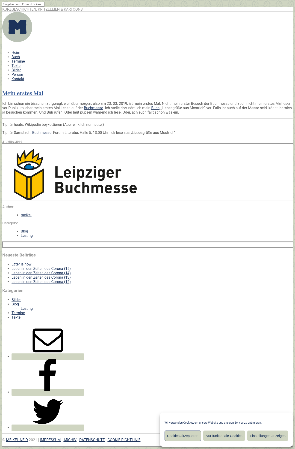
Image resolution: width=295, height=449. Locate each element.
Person (17, 74)
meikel (26, 215)
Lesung (27, 235)
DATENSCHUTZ (92, 440)
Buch (16, 57)
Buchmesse (93, 108)
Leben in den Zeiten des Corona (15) (41, 268)
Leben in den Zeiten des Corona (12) (41, 282)
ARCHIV (70, 440)
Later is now (22, 264)
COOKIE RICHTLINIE (123, 440)
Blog (24, 231)
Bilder (16, 70)
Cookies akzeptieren (182, 436)
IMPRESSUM (50, 440)
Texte (16, 65)
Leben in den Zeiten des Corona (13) (41, 277)
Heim (16, 52)
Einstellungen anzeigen (268, 436)
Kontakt (18, 79)
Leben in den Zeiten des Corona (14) (41, 273)
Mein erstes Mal (22, 93)
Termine (18, 61)
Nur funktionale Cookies (224, 436)
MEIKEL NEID (17, 440)
